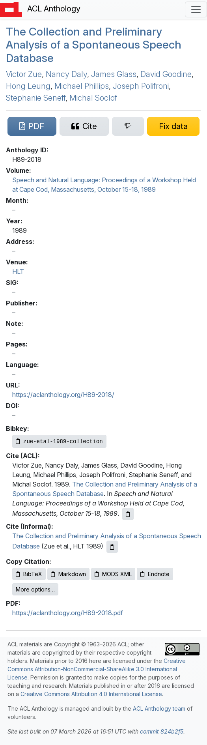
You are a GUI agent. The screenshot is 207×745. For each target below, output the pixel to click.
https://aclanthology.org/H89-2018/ (63, 395)
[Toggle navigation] (196, 9)
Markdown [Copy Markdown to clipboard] (68, 574)
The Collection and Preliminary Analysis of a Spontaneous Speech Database (93, 45)
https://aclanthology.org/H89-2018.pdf (67, 613)
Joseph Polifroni (141, 86)
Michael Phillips (81, 86)
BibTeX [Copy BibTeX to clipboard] (29, 574)
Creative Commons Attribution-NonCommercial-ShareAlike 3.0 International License (96, 669)
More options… (35, 589)
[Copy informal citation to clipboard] (112, 547)
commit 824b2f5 (161, 731)
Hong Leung (28, 86)
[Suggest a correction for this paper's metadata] (173, 126)
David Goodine (166, 74)
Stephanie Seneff (35, 98)
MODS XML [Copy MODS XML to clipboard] (113, 574)
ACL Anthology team (159, 708)
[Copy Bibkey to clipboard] (59, 441)
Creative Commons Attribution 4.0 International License (91, 694)
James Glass (113, 74)
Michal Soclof (93, 98)
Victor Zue (24, 74)
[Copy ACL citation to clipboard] (128, 514)
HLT (18, 271)
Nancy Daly (66, 74)
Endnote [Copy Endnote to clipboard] (155, 574)
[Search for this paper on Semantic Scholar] (128, 126)
